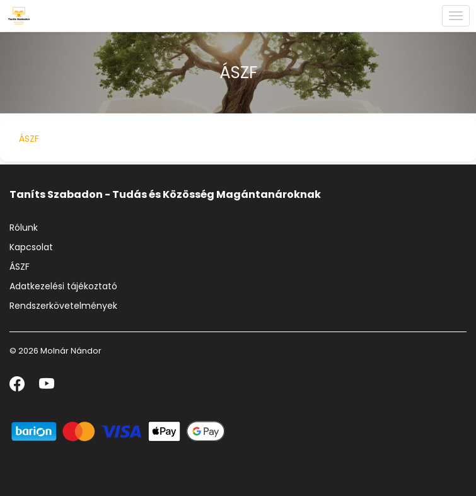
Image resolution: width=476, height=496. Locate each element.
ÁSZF (29, 138)
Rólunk (23, 227)
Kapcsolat (31, 247)
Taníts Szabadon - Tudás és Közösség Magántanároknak (165, 194)
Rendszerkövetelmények (63, 305)
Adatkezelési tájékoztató (63, 286)
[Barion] (118, 430)
